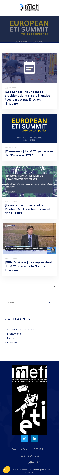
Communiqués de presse (21, 329)
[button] (6, 469)
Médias (11, 338)
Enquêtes (12, 342)
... (36, 286)
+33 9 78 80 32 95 (29, 455)
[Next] (54, 286)
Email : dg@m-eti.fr (30, 462)
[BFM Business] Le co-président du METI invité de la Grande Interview (28, 266)
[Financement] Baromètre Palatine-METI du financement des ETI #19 (27, 209)
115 (40, 286)
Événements (14, 333)
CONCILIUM (29, 472)
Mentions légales (37, 470)
